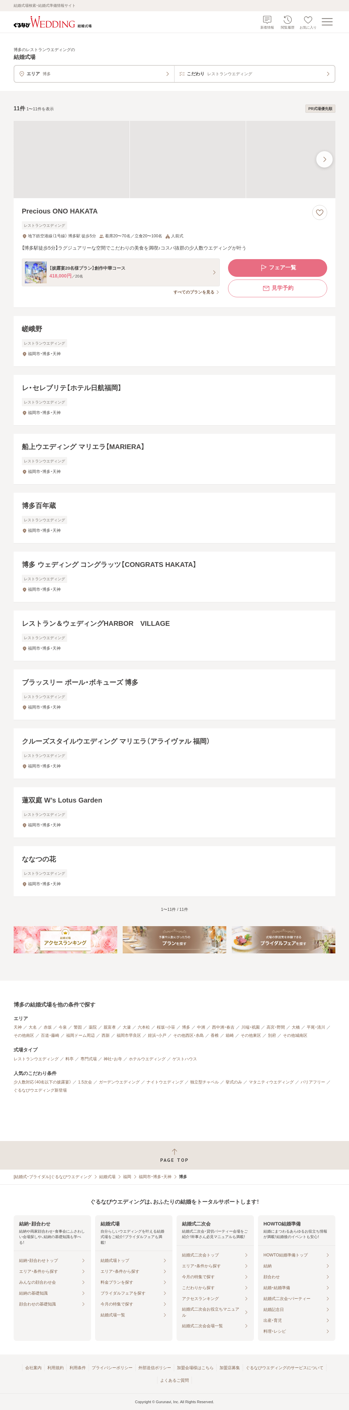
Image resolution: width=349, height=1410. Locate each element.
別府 (272, 1035)
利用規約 (55, 1367)
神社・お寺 (113, 1059)
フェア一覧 (277, 268)
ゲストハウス (184, 1059)
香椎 (215, 1035)
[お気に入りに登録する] (319, 212)
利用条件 (78, 1367)
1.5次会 (85, 1082)
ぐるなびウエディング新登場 (40, 1090)
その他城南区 (295, 1035)
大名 (33, 1027)
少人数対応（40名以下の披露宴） (42, 1082)
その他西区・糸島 (188, 1035)
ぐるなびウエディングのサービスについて (284, 1367)
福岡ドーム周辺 (80, 1035)
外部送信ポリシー (154, 1367)
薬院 (93, 1027)
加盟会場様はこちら (195, 1367)
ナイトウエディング (165, 1082)
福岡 (127, 1176)
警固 (78, 1027)
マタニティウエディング (271, 1082)
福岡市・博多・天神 (155, 1176)
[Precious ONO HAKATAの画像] (174, 159)
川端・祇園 (250, 1027)
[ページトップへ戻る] (174, 1155)
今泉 (63, 1027)
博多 (186, 1027)
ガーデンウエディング (119, 1082)
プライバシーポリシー (112, 1367)
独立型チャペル (204, 1082)
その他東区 (251, 1035)
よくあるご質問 (174, 1380)
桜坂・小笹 (166, 1027)
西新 (106, 1035)
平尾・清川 (316, 1027)
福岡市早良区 (129, 1035)
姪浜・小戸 (157, 1035)
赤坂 (48, 1027)
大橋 (296, 1027)
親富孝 (110, 1027)
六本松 (144, 1027)
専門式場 (88, 1059)
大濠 (127, 1027)
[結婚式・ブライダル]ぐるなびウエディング (53, 1176)
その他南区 (24, 1035)
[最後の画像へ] (324, 159)
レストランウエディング (36, 1059)
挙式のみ (234, 1082)
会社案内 (33, 1367)
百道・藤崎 (50, 1035)
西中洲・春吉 (223, 1027)
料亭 (69, 1059)
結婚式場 (107, 1176)
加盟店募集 (229, 1367)
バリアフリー (313, 1082)
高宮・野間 (276, 1027)
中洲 (201, 1027)
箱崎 (230, 1035)
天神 (18, 1027)
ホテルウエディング (147, 1059)
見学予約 (277, 288)
